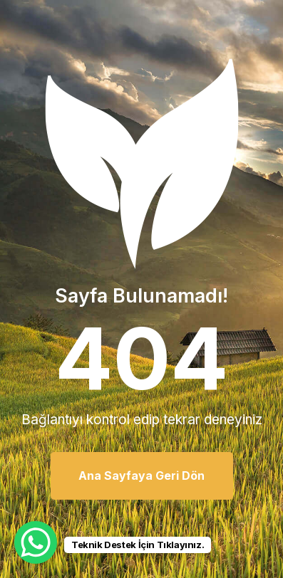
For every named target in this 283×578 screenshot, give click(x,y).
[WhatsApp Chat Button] (35, 542)
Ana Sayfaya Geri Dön (141, 475)
